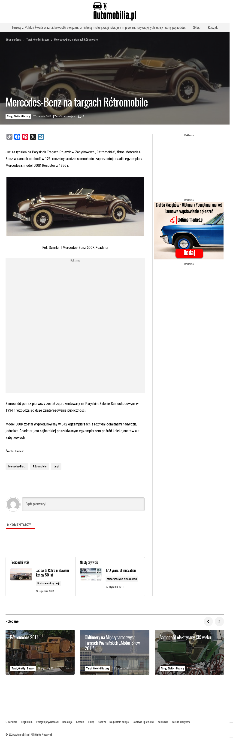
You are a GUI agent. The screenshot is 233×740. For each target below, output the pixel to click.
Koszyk (213, 27)
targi (56, 466)
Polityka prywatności (47, 722)
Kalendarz (163, 722)
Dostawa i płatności (143, 722)
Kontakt (80, 722)
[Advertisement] (75, 294)
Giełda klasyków (181, 722)
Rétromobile (39, 466)
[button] (208, 621)
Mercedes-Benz (17, 466)
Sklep (196, 27)
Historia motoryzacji (48, 583)
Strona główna (13, 39)
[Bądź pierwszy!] (83, 504)
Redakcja (67, 722)
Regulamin (27, 722)
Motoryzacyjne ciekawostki (122, 578)
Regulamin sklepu (119, 722)
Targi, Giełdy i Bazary (37, 39)
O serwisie (11, 722)
